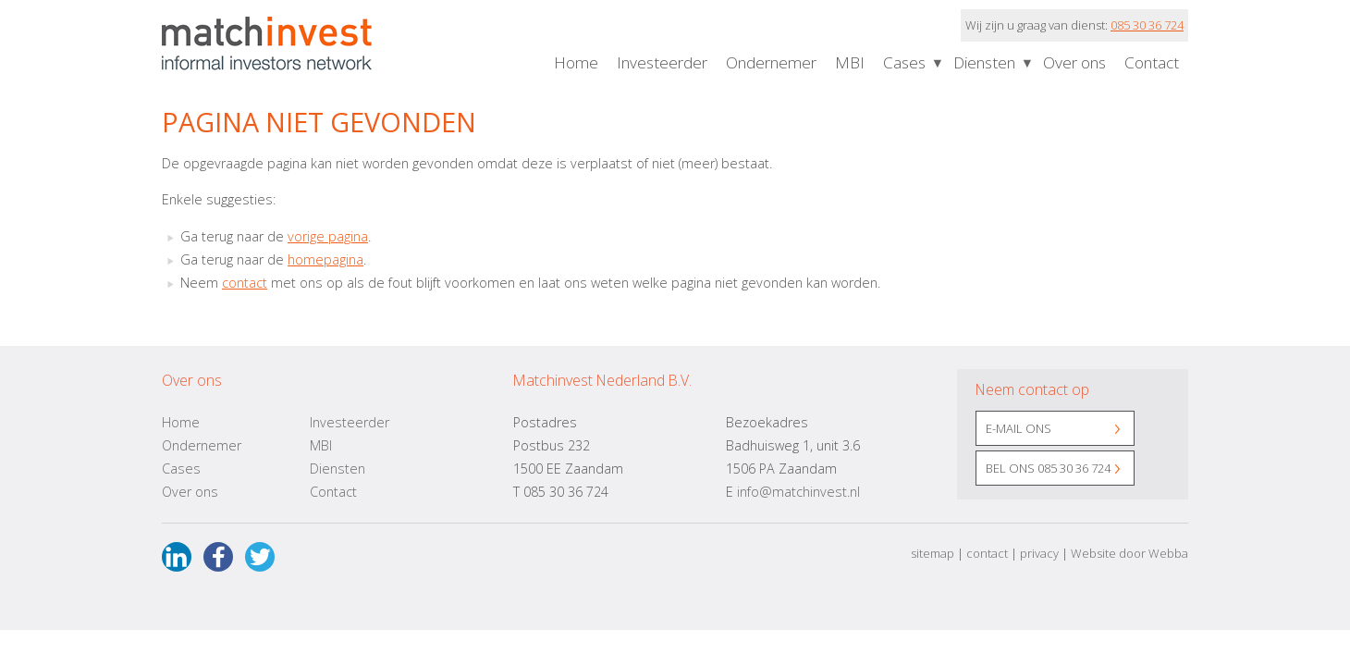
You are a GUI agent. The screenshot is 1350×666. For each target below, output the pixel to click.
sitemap (932, 553)
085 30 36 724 (1147, 25)
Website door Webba (1129, 553)
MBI (850, 62)
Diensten (984, 62)
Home (576, 62)
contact (244, 282)
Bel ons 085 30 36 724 (1048, 468)
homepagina (325, 259)
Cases (904, 62)
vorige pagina (328, 236)
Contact (1151, 62)
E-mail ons (1018, 428)
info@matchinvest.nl (798, 491)
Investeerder (662, 62)
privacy (1039, 553)
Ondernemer (771, 62)
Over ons (1074, 62)
